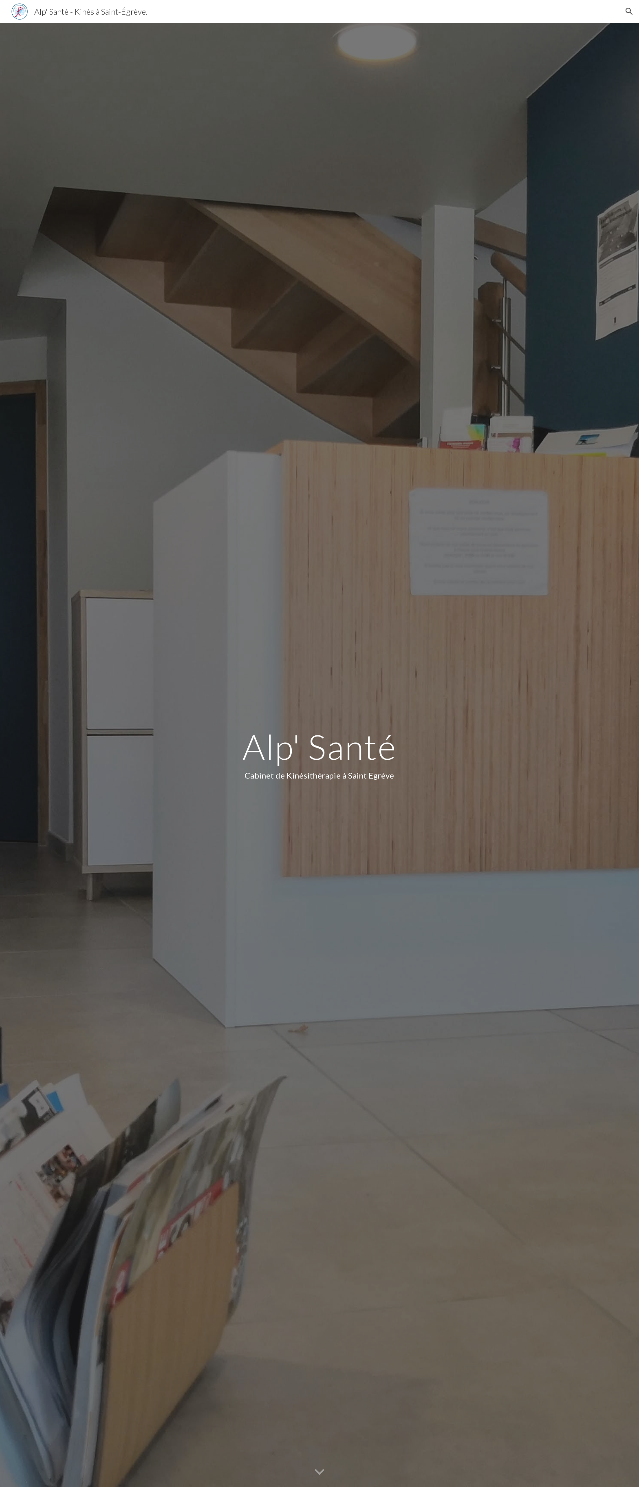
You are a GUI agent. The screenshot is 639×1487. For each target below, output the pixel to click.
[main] (319, 755)
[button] (629, 11)
